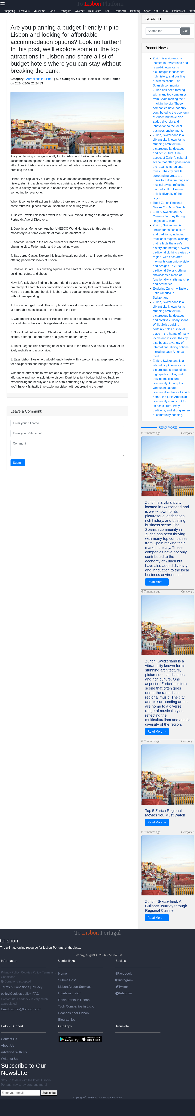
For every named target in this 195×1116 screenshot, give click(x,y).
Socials (120, 961)
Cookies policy (20, 993)
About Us (7, 1045)
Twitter (121, 987)
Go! (185, 31)
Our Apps (65, 1026)
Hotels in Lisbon (69, 993)
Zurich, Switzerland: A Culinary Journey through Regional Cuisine (169, 216)
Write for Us (9, 1059)
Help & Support (12, 1026)
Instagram (124, 980)
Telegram (123, 993)
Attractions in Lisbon (39, 78)
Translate (122, 1026)
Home (62, 973)
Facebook (123, 973)
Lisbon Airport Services (74, 987)
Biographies (66, 1019)
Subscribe (49, 1092)
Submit (17, 462)
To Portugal (97, 932)
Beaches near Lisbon (73, 1013)
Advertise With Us (14, 1052)
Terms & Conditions (15, 987)
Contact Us (9, 1039)
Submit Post (67, 980)
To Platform (100, 3)
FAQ (36, 993)
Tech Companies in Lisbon (77, 1006)
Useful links (66, 961)
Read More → (157, 581)
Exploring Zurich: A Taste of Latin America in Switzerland (171, 293)
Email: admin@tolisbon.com (21, 1009)
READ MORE (168, 427)
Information (9, 961)
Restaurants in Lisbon (74, 1000)
